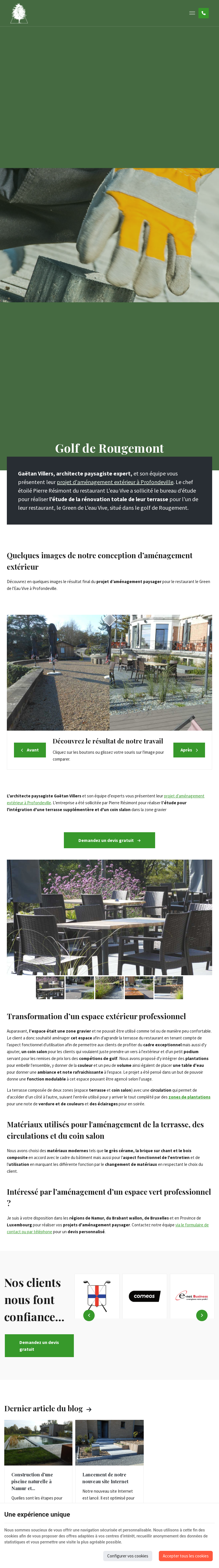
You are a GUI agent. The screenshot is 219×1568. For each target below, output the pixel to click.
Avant (33, 750)
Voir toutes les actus (89, 1409)
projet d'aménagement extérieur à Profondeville (115, 481)
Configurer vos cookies (127, 1556)
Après (186, 750)
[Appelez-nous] (203, 13)
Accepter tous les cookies (186, 1556)
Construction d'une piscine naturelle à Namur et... (32, 1481)
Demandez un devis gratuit (109, 840)
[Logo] (19, 13)
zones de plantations (189, 1097)
